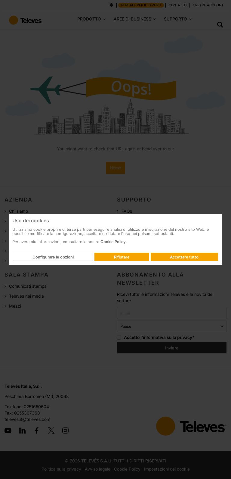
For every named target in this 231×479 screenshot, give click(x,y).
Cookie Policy (113, 241)
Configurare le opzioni (53, 257)
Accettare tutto (184, 257)
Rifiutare (122, 257)
